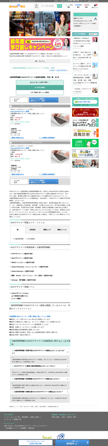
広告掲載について (12, 428)
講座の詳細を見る (18, 138)
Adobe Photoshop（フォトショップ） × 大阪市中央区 (29, 267)
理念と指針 (55, 417)
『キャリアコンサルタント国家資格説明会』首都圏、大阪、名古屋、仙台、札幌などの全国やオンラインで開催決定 (85, 80)
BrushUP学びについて (22, 426)
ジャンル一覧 (15, 417)
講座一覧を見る (40, 61)
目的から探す (34, 417)
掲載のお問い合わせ (93, 1)
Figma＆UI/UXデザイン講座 (19, 111)
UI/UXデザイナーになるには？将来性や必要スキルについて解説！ (20, 295)
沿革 (63, 417)
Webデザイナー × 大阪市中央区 (22, 258)
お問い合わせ (8, 426)
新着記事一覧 (93, 34)
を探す (78, 6)
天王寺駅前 (31, 239)
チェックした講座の (43, 100)
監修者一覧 (17, 419)
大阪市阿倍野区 (61, 70)
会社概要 (23, 428)
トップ (6, 417)
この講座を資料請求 (47, 138)
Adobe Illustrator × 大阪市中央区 (22, 271)
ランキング (7, 419)
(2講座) (40, 87)
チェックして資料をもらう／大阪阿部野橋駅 (26, 106)
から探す (69, 6)
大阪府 (52, 70)
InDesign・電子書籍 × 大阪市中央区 (23, 280)
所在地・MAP (71, 417)
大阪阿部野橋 (18, 239)
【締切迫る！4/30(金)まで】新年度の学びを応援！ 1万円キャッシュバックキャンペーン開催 (85, 43)
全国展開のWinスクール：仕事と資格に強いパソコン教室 (29, 316)
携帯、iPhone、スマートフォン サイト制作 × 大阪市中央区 (32, 275)
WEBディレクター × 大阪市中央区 (23, 262)
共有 (36, 6)
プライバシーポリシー (39, 426)
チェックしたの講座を (72, 442)
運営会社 (31, 428)
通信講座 (25, 417)
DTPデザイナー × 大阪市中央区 (22, 253)
